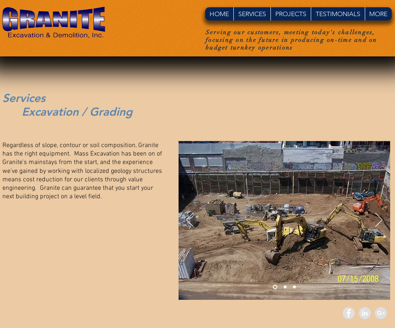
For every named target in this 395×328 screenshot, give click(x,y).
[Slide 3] (294, 287)
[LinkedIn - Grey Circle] (365, 313)
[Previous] (189, 220)
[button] (251, 14)
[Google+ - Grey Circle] (381, 313)
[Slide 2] (285, 287)
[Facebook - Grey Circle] (349, 313)
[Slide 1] (275, 287)
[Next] (379, 220)
